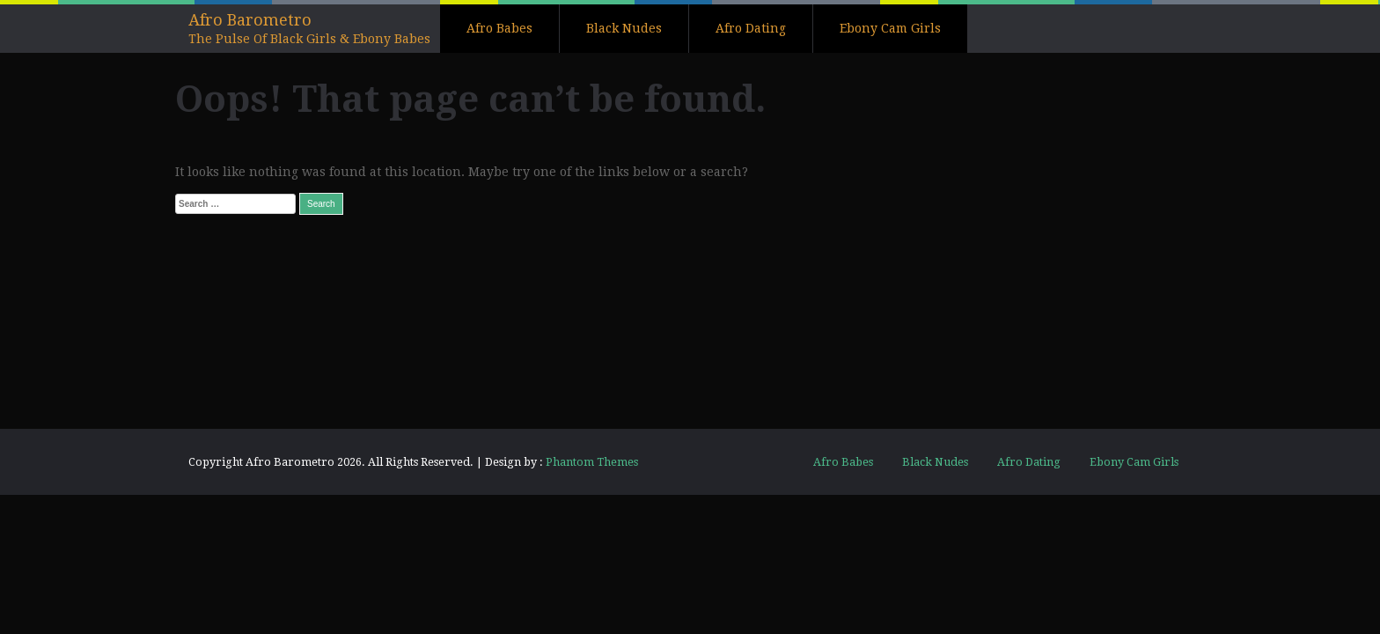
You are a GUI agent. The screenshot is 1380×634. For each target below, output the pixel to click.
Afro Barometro (250, 20)
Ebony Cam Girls (890, 28)
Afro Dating (751, 28)
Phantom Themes (592, 461)
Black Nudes (624, 28)
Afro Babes (499, 28)
